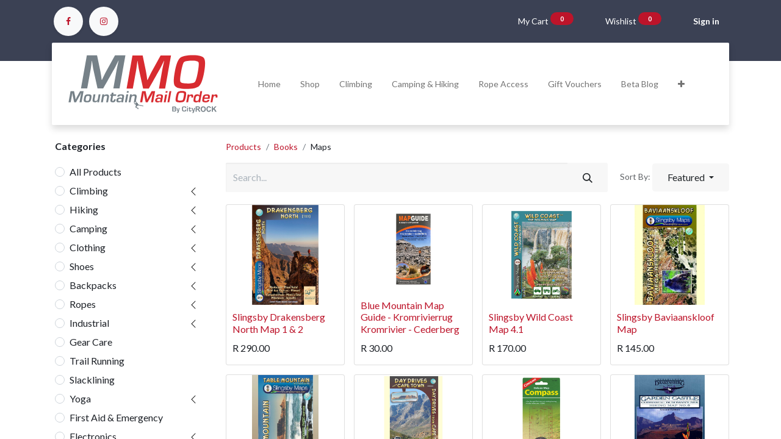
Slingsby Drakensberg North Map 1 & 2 (278, 322)
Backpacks (93, 285)
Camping (88, 228)
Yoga (80, 398)
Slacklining (92, 379)
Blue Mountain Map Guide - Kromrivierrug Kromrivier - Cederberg (410, 316)
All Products (95, 171)
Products (243, 146)
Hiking (84, 209)
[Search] (587, 177)
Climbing (89, 190)
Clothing (88, 247)
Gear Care (91, 342)
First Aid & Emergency (116, 417)
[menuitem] (269, 84)
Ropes (83, 304)
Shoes (82, 266)
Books (286, 146)
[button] (681, 84)
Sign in (706, 21)
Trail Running (97, 360)
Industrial (89, 323)
